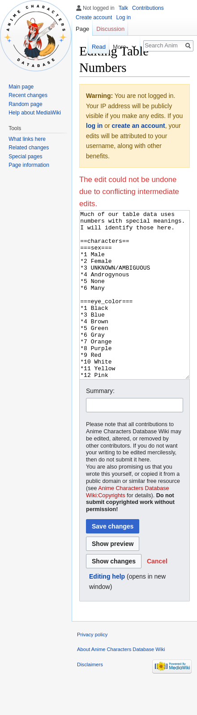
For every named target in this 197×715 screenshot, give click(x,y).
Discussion (110, 28)
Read (95, 46)
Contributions (148, 8)
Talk (123, 8)
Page (82, 28)
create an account (138, 125)
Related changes (29, 147)
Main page (21, 87)
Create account (94, 17)
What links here (27, 139)
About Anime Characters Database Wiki (121, 682)
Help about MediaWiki (35, 113)
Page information (29, 165)
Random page (25, 104)
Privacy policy (92, 668)
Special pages (25, 156)
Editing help (107, 609)
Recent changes (28, 95)
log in (94, 125)
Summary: (100, 424)
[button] (157, 595)
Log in (123, 17)
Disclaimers (90, 698)
